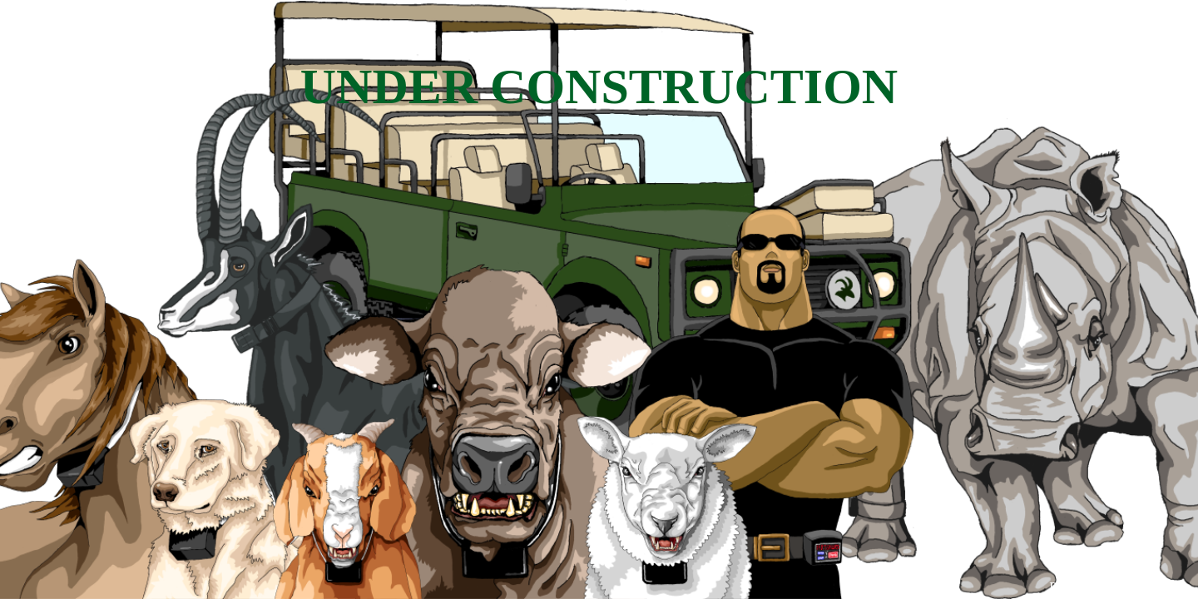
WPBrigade (1150, 587)
